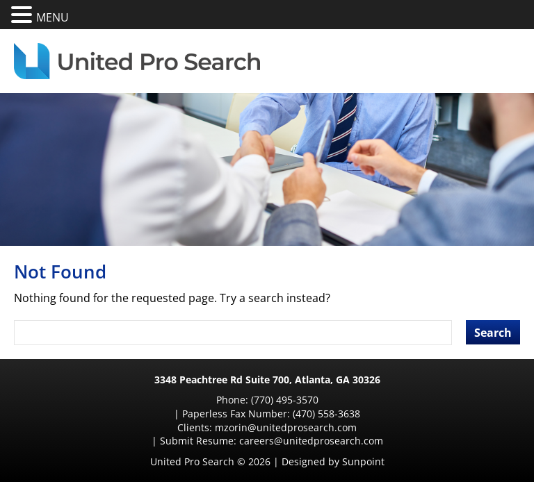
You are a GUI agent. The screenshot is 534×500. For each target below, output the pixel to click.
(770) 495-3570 (191, 399)
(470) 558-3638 (378, 399)
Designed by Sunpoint (333, 434)
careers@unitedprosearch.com (401, 413)
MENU (52, 17)
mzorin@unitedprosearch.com (170, 413)
